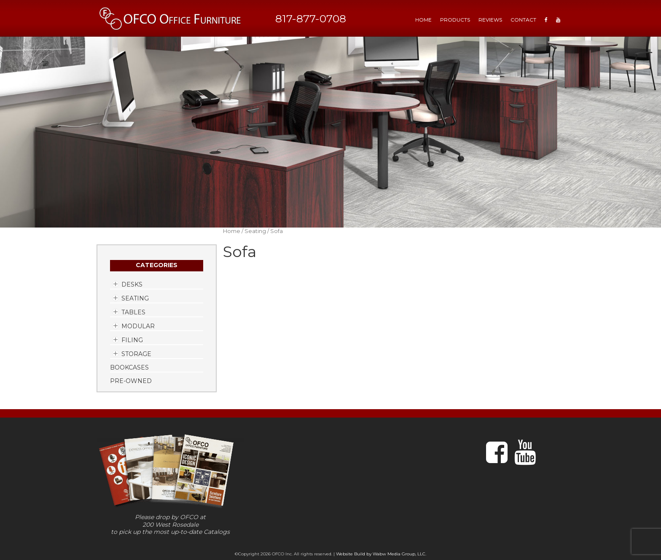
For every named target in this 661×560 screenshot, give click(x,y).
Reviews (490, 19)
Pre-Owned (131, 381)
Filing (132, 340)
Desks (131, 284)
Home (231, 231)
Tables (133, 312)
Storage (136, 354)
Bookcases (129, 367)
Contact (523, 19)
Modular (138, 326)
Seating (135, 298)
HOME (423, 19)
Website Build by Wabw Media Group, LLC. (381, 554)
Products (455, 19)
